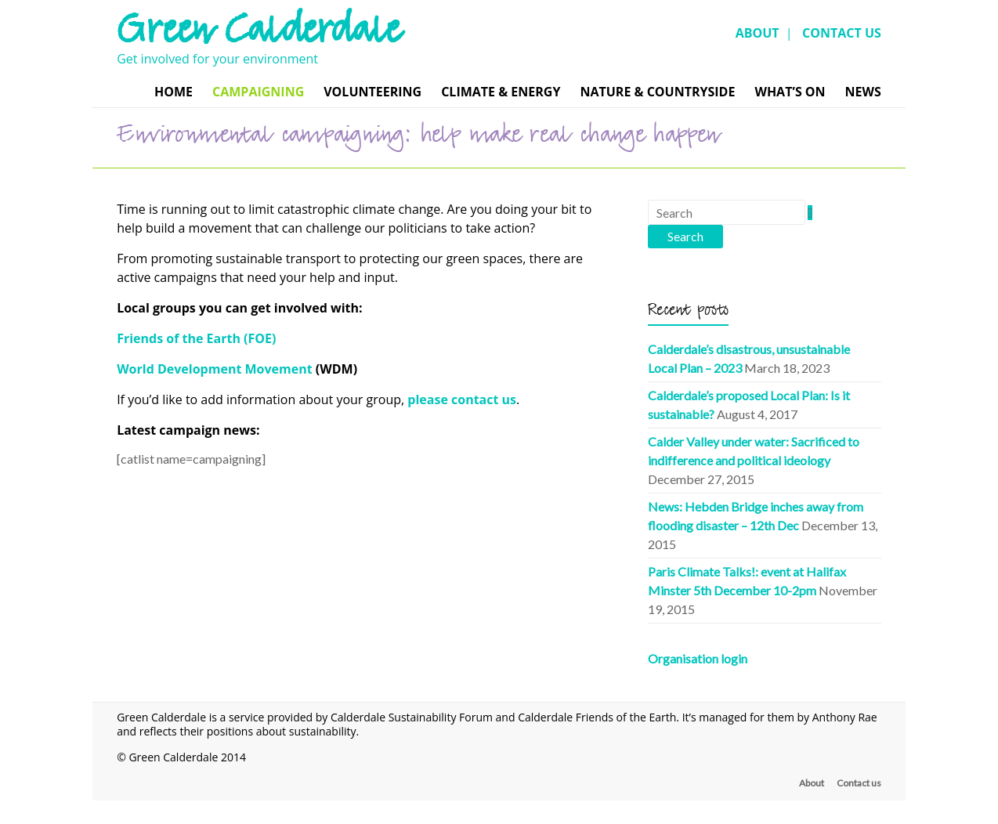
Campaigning (258, 91)
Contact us (859, 783)
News (863, 91)
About (811, 783)
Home (173, 91)
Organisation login (697, 658)
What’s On (789, 91)
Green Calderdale (258, 35)
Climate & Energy (500, 91)
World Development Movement (215, 369)
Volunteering (372, 91)
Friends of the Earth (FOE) (196, 338)
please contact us (461, 399)
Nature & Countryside (657, 91)
